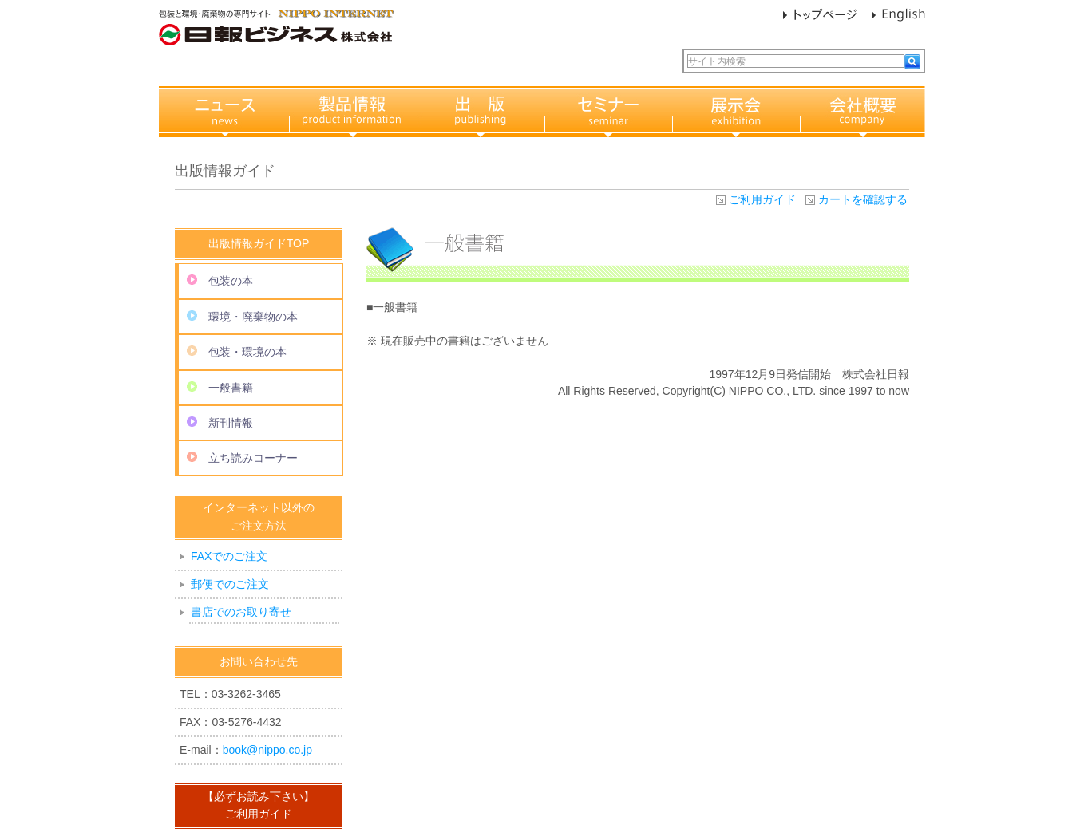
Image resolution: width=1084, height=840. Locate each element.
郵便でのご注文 (230, 584)
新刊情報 (220, 422)
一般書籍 (220, 387)
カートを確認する (863, 199)
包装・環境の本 (237, 351)
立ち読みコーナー (242, 458)
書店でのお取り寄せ (241, 611)
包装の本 (220, 280)
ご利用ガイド (762, 199)
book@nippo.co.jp (267, 749)
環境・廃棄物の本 (242, 316)
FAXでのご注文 (229, 556)
